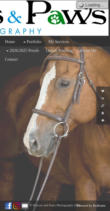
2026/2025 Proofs (22, 50)
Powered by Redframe (91, 205)
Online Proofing (59, 50)
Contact (11, 59)
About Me (88, 50)
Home (10, 42)
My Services (58, 42)
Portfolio (31, 42)
